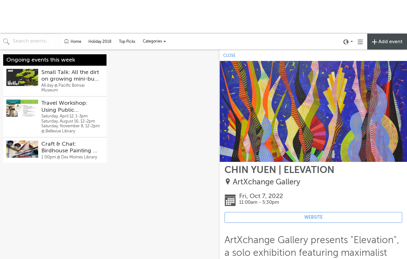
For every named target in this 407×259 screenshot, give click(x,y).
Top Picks (127, 41)
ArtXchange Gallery (266, 182)
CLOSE (229, 55)
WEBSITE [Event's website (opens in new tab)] (313, 217)
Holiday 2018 (99, 41)
